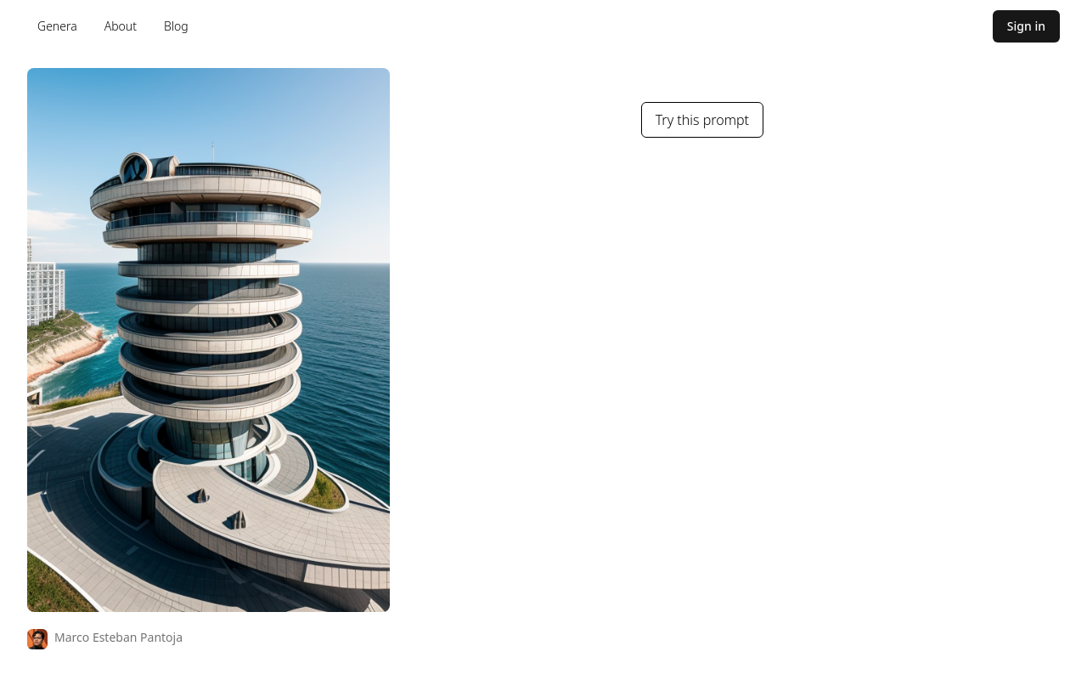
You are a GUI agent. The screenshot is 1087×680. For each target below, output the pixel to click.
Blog (176, 26)
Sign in (1026, 26)
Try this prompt (702, 119)
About (120, 26)
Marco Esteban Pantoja (118, 637)
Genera (57, 26)
